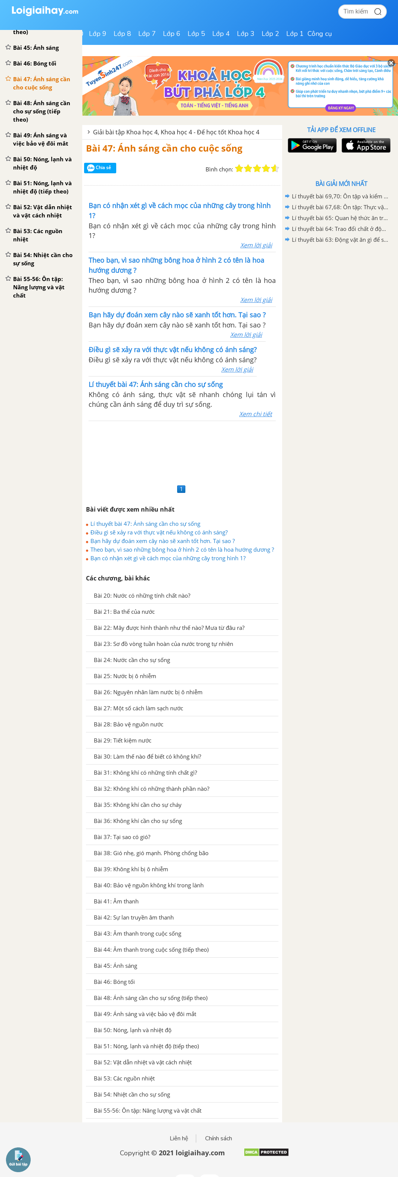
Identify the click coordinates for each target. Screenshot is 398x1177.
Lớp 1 (295, 33)
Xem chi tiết (255, 414)
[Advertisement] (182, 452)
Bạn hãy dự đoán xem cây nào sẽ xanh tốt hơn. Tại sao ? (162, 541)
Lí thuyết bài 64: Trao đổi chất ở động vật (340, 228)
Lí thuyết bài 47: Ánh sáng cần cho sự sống (145, 523)
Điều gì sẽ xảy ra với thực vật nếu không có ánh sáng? (159, 532)
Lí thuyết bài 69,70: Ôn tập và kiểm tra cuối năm (340, 196)
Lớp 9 (98, 33)
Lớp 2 (270, 33)
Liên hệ (179, 1138)
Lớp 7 (147, 33)
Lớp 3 (245, 33)
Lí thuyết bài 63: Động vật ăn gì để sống (340, 239)
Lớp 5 (196, 33)
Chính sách (218, 1138)
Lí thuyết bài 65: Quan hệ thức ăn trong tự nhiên (340, 218)
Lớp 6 (172, 33)
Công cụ (320, 33)
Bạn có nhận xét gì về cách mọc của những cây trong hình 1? (168, 558)
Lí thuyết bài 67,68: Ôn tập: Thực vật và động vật (340, 207)
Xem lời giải (256, 245)
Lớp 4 (221, 33)
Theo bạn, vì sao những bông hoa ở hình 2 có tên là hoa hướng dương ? (182, 549)
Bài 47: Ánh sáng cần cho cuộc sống (164, 148)
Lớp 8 (122, 33)
